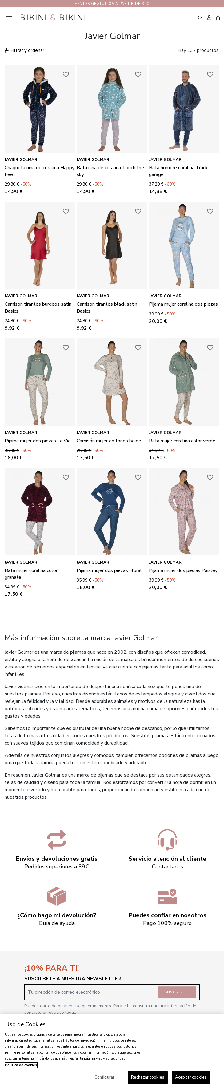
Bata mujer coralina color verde (182, 440)
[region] (112, 1051)
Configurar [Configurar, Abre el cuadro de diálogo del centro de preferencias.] (104, 1077)
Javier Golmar (21, 160)
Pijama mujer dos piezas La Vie (38, 440)
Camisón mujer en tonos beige (109, 440)
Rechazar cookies (147, 1077)
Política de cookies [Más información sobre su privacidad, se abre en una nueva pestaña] (21, 1065)
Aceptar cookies (191, 1077)
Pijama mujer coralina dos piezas (183, 304)
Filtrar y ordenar (24, 50)
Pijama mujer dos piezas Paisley (183, 570)
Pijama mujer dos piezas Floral (109, 570)
